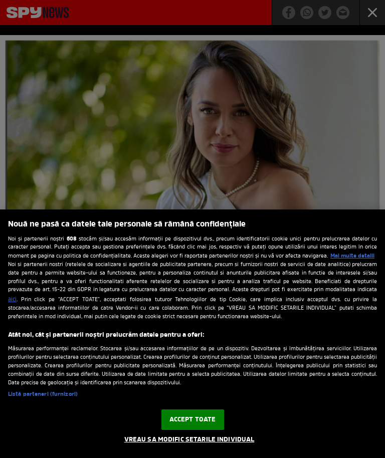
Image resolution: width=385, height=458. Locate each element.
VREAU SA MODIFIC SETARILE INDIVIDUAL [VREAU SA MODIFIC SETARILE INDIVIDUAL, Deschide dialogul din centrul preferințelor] (189, 439)
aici (12, 300)
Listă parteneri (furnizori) (43, 394)
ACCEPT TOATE (192, 419)
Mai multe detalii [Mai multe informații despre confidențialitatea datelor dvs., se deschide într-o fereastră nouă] (352, 256)
